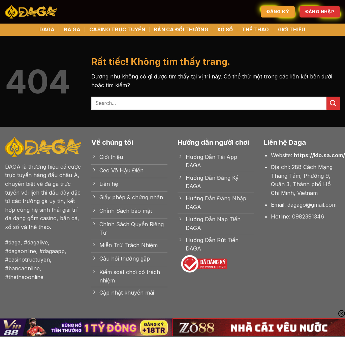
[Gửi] (333, 103)
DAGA (47, 29)
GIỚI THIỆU (292, 29)
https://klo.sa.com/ (319, 155)
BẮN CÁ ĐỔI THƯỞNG (181, 29)
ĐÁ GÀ (72, 29)
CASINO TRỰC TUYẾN (117, 29)
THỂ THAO (255, 29)
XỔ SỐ (225, 29)
